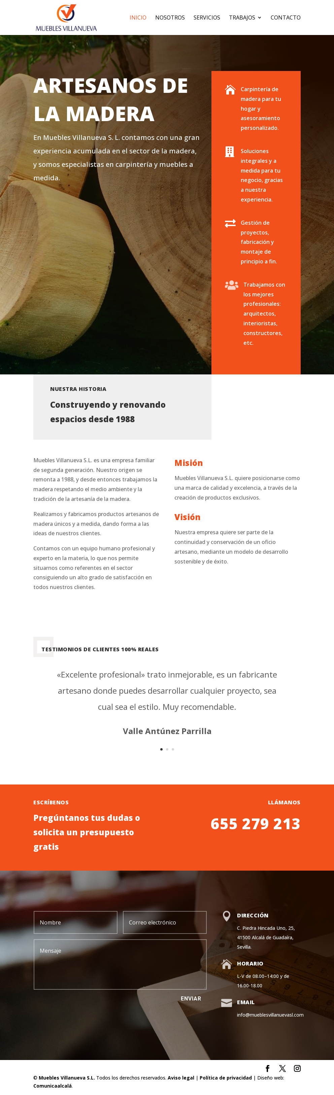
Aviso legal (181, 1077)
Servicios (207, 18)
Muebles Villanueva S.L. (67, 1077)
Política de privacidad (226, 1077)
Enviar (191, 998)
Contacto (286, 18)
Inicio (138, 18)
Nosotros (170, 18)
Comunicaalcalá (52, 1086)
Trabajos (242, 18)
